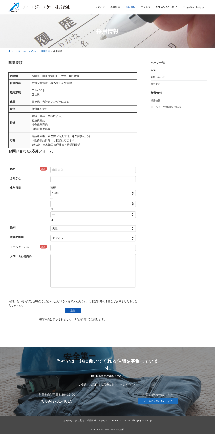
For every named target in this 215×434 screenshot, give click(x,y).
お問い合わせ (158, 77)
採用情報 (155, 100)
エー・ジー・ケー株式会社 (111, 429)
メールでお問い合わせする (158, 401)
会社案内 (155, 83)
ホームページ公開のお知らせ (166, 107)
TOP (153, 70)
